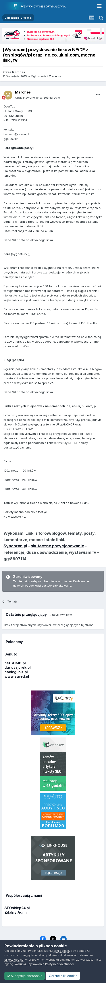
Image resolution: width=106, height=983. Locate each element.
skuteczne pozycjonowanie (57, 546)
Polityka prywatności (59, 964)
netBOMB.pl (15, 663)
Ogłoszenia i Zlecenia (46, 76)
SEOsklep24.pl (17, 908)
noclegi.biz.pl (16, 672)
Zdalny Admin (16, 912)
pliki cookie (61, 950)
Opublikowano (37, 97)
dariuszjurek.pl (17, 667)
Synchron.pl (15, 546)
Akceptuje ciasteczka (24, 976)
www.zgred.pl (16, 676)
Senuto (10, 654)
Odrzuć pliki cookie (62, 976)
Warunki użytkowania (29, 964)
